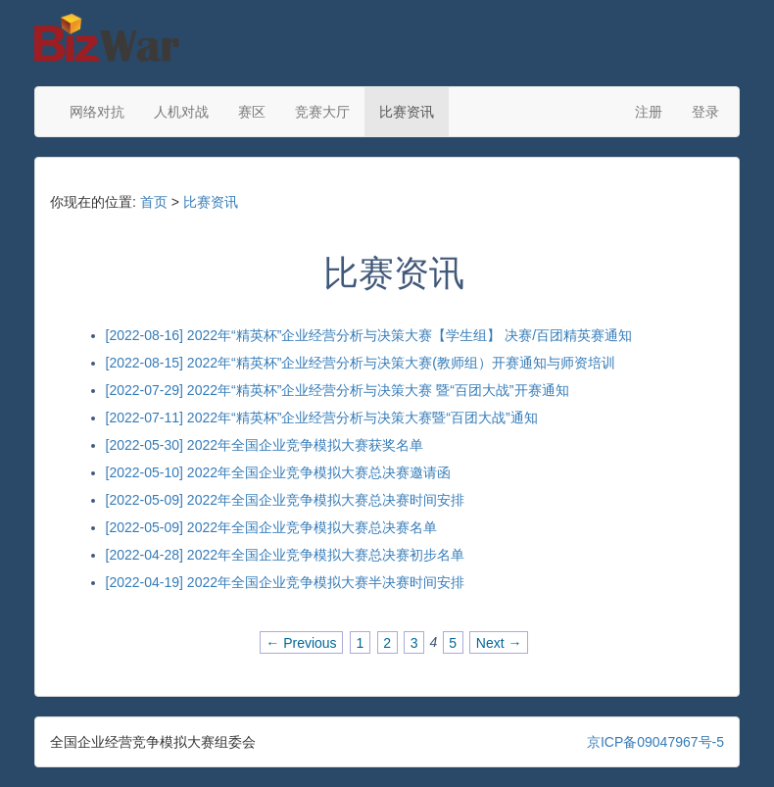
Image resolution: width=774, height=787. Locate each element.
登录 (705, 112)
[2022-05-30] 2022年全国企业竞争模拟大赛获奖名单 (264, 445)
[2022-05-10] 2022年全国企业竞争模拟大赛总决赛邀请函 (278, 472)
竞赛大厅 (322, 112)
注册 (648, 112)
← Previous (301, 642)
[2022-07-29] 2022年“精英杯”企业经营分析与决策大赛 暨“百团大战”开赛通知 (337, 390)
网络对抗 (97, 112)
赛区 (252, 112)
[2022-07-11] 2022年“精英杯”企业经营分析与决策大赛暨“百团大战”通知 (322, 417)
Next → (499, 642)
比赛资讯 (406, 112)
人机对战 (181, 112)
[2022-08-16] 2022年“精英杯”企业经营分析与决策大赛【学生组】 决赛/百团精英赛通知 (369, 335)
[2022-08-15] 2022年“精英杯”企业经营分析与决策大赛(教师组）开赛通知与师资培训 (360, 362)
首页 (154, 202)
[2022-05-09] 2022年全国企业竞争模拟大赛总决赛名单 (271, 527)
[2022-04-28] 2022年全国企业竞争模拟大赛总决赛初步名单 (285, 555)
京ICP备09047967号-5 (655, 742)
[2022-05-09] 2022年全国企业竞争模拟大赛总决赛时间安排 (285, 500)
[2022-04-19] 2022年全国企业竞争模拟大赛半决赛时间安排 (285, 582)
